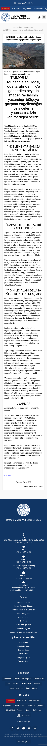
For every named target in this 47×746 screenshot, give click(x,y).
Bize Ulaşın (16, 8)
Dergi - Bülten (31, 688)
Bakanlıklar (26, 684)
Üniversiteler (38, 679)
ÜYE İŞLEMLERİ (23, 3)
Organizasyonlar (16, 688)
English (37, 710)
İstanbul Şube (23, 650)
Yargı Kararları (23, 617)
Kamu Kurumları (13, 684)
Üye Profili (23, 621)
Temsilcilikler (23, 661)
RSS (27, 710)
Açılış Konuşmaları (23, 625)
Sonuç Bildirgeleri (23, 629)
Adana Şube (23, 643)
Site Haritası (38, 8)
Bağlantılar (27, 8)
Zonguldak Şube (23, 658)
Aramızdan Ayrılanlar (36, 706)
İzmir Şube (23, 654)
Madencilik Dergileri (22, 679)
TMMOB (37, 684)
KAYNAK (7, 475)
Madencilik (8, 679)
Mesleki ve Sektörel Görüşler (23, 610)
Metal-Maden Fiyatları (14, 710)
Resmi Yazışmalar (23, 614)
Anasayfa (17, 27)
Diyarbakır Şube (23, 646)
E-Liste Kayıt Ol (23, 742)
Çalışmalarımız (27, 27)
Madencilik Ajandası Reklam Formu (23, 632)
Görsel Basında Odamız (23, 606)
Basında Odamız (23, 602)
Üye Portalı (23, 715)
